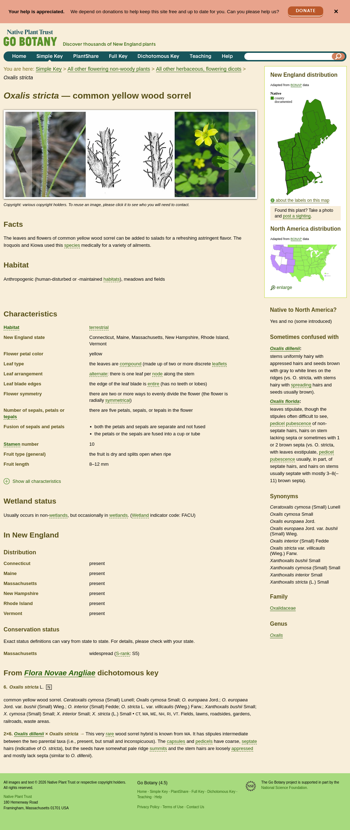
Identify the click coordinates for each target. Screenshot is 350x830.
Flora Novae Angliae (59, 673)
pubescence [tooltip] (298, 423)
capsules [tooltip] (176, 741)
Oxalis (276, 635)
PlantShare (86, 56)
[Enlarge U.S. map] (305, 265)
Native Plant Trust (18, 797)
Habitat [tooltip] (11, 327)
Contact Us (195, 807)
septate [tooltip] (249, 741)
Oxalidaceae (283, 608)
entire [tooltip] (153, 383)
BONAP (296, 85)
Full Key (118, 56)
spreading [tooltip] (301, 385)
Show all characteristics (36, 481)
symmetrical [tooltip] (117, 400)
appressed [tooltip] (242, 748)
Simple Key (49, 56)
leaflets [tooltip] (219, 363)
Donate (306, 11)
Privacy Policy (148, 807)
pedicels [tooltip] (203, 741)
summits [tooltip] (158, 748)
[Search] (338, 56)
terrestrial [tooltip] (99, 327)
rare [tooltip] (110, 733)
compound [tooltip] (130, 363)
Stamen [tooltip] (12, 444)
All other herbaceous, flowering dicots (198, 69)
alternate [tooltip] (98, 373)
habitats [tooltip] (112, 279)
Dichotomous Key (158, 56)
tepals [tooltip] (10, 416)
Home (19, 56)
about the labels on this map (302, 200)
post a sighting (296, 216)
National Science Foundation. (284, 788)
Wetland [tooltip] (140, 515)
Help (227, 56)
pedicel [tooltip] (277, 423)
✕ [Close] (336, 12)
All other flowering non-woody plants (109, 69)
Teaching (200, 56)
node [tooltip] (157, 373)
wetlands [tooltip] (58, 515)
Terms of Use (173, 807)
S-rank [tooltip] (122, 653)
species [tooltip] (72, 245)
